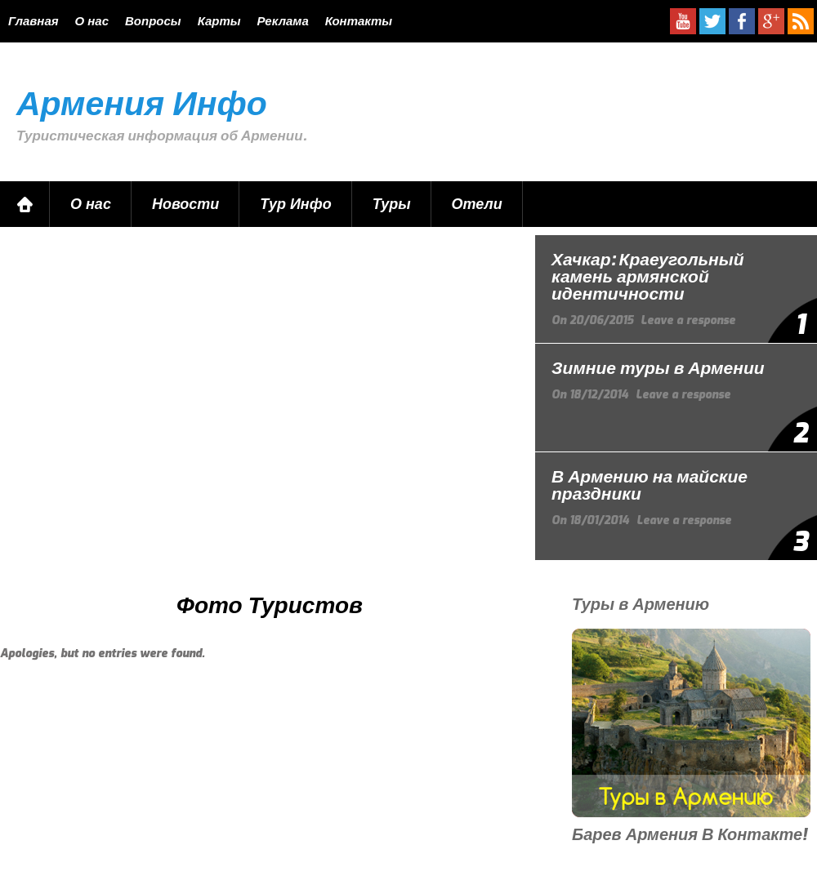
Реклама (283, 21)
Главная (33, 21)
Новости (185, 204)
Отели (477, 204)
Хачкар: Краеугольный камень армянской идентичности (647, 276)
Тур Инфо (295, 204)
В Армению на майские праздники (649, 485)
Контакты (358, 21)
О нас (92, 21)
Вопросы (153, 21)
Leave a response (688, 320)
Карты (219, 21)
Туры (392, 204)
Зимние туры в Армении (658, 368)
